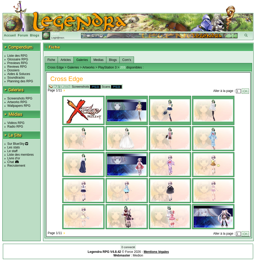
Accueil (10, 35)
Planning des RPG (20, 81)
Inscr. (61, 37)
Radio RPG (15, 126)
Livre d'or (13, 158)
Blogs (34, 35)
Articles (65, 60)
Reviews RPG (17, 66)
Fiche (51, 60)
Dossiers (13, 70)
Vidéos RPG (16, 123)
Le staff (12, 151)
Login (54, 37)
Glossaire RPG (17, 59)
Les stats (13, 147)
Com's (126, 60)
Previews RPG (17, 63)
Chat (10, 162)
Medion (138, 255)
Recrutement (16, 165)
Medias (98, 60)
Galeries (82, 60)
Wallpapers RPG (19, 106)
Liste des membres (20, 154)
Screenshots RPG (19, 98)
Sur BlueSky (17, 144)
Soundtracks (16, 77)
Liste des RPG (17, 56)
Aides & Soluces (18, 74)
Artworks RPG (17, 102)
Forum (23, 35)
